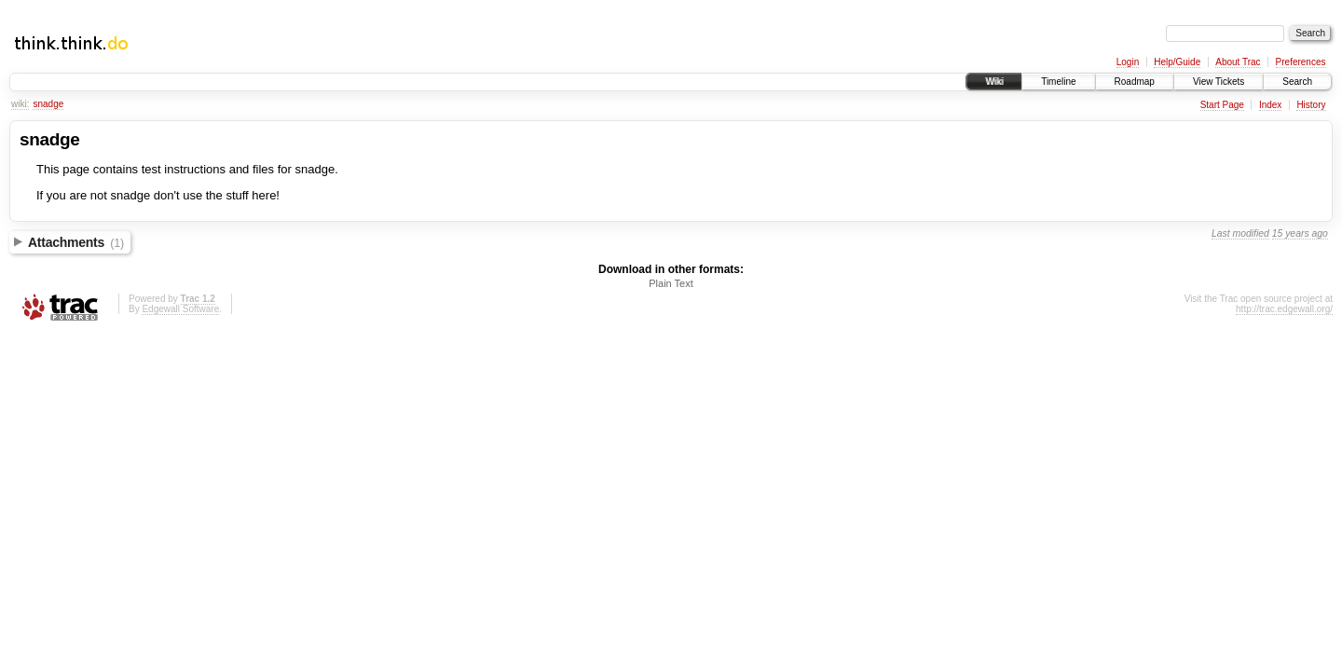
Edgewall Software (180, 309)
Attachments (76, 242)
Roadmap (1135, 81)
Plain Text (671, 283)
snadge (48, 104)
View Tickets (1218, 81)
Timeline (1058, 81)
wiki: (20, 104)
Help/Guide (1177, 62)
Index (1270, 105)
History (1310, 105)
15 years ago (1300, 233)
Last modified (1240, 233)
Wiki (994, 81)
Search (1297, 81)
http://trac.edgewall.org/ (1284, 309)
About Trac (1237, 62)
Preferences (1301, 62)
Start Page (1222, 105)
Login (1127, 62)
